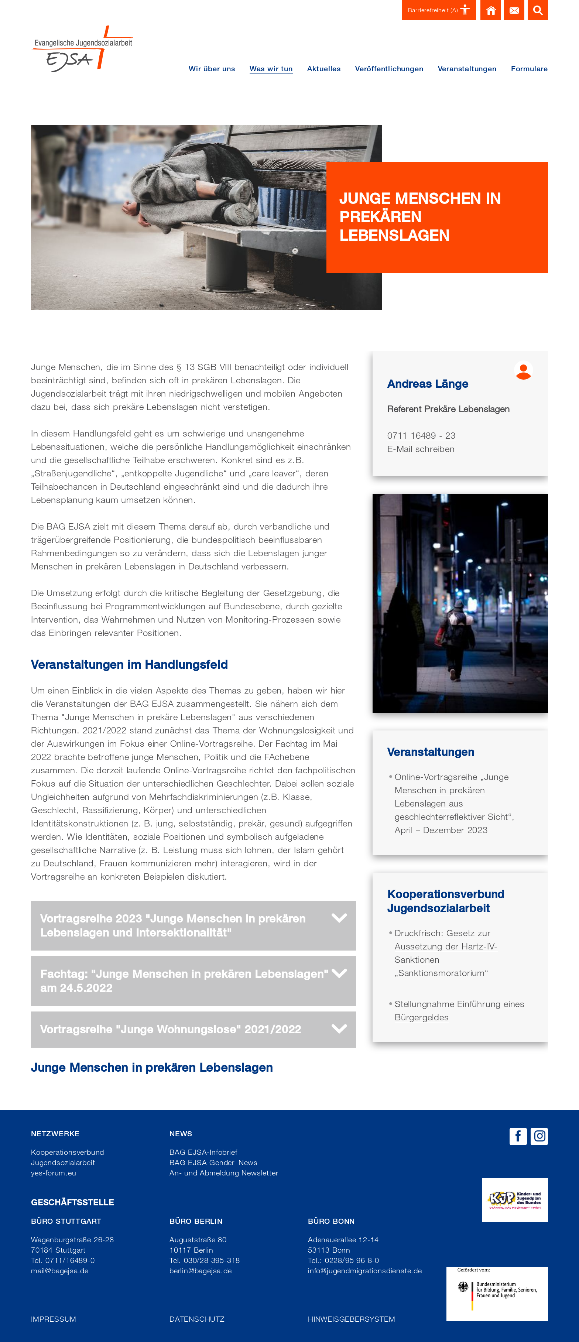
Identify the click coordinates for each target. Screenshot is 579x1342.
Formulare (529, 69)
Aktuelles (324, 69)
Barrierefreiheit (439, 10)
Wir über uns (212, 69)
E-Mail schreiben (421, 448)
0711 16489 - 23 (421, 435)
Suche (538, 10)
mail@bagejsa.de (60, 1270)
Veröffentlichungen (389, 69)
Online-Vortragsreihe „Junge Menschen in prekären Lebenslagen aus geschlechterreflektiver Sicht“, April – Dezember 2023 (455, 803)
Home (490, 10)
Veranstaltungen (467, 69)
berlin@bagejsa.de (200, 1270)
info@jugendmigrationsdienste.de (365, 1270)
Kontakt (514, 10)
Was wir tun (271, 69)
